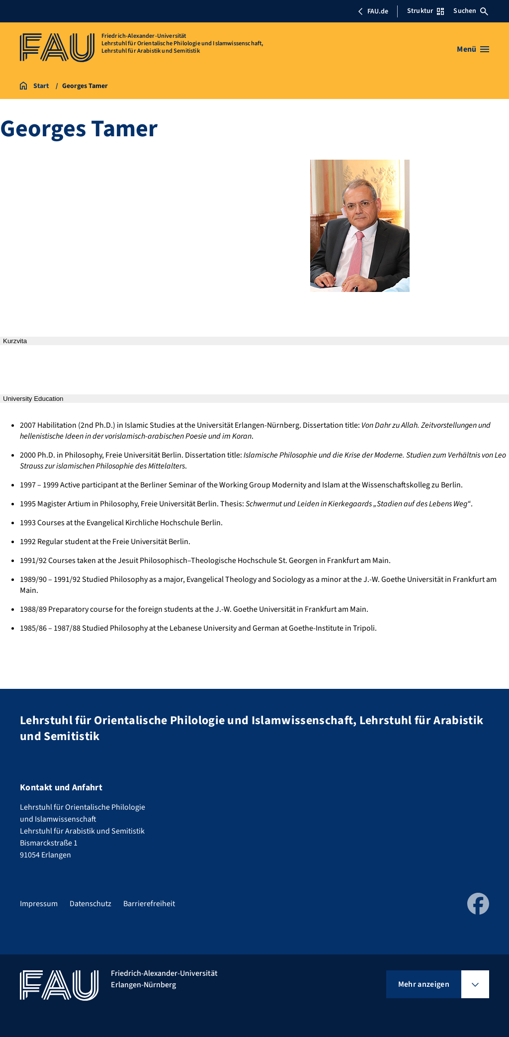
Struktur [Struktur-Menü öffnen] (425, 11)
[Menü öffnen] (473, 49)
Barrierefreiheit (149, 903)
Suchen (470, 11)
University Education (33, 398)
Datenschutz (90, 903)
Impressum (39, 903)
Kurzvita (15, 341)
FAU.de (372, 11)
